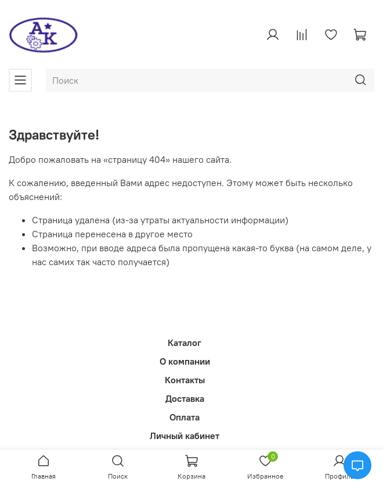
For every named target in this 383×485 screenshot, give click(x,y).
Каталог (184, 342)
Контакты (185, 380)
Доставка (184, 398)
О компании (185, 361)
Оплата (184, 417)
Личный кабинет (184, 435)
